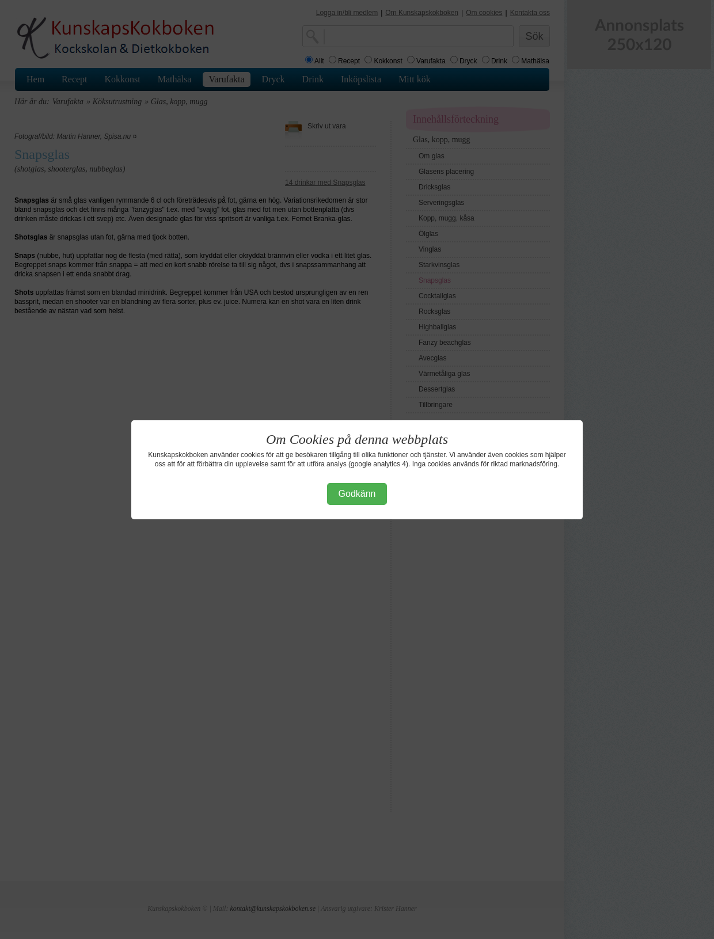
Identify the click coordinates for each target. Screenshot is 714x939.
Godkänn (357, 494)
